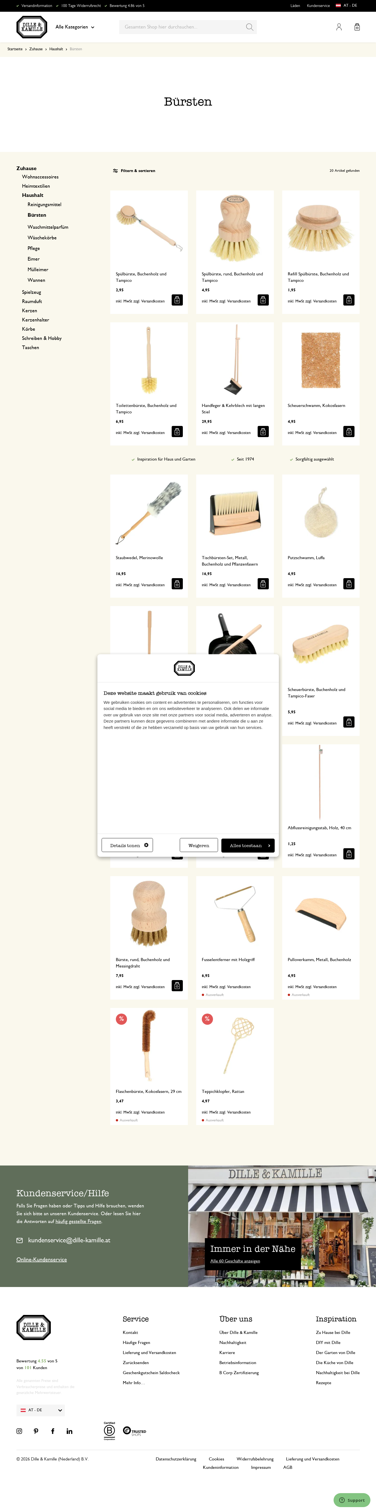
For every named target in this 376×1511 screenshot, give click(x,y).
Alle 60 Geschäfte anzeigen (235, 1261)
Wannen (36, 280)
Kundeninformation (221, 1467)
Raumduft (32, 301)
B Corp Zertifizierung (239, 1373)
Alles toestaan (250, 845)
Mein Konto (339, 26)
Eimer (34, 259)
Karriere (227, 1352)
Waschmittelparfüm (48, 227)
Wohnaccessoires (40, 177)
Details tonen (129, 845)
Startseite (15, 49)
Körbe (28, 329)
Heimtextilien (36, 186)
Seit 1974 (245, 459)
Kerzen (29, 310)
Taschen (30, 347)
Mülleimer (38, 269)
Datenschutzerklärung (176, 1459)
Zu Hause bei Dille (333, 1332)
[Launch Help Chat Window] (352, 1500)
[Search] (250, 27)
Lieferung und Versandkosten (149, 1352)
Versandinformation (36, 6)
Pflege (34, 248)
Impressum (261, 1467)
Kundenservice (318, 6)
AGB (287, 1467)
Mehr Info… (134, 1383)
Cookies (216, 1459)
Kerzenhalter (35, 320)
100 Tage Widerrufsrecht (81, 6)
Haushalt (56, 49)
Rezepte (323, 1383)
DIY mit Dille (328, 1342)
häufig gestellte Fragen (78, 1221)
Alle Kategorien (75, 27)
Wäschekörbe (42, 237)
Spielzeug (31, 292)
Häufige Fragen (136, 1342)
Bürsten (37, 215)
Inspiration (336, 1319)
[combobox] (188, 27)
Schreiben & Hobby (42, 338)
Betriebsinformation (237, 1362)
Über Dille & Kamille (238, 1332)
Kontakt (130, 1332)
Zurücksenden (136, 1362)
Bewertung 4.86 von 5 (127, 6)
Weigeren (198, 845)
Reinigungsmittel (44, 204)
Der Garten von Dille (335, 1352)
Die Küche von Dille (334, 1362)
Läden (295, 6)
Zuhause (36, 49)
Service (136, 1319)
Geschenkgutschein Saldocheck (151, 1373)
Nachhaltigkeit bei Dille (338, 1373)
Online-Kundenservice (41, 1259)
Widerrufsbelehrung (255, 1459)
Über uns (235, 1319)
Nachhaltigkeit (232, 1342)
